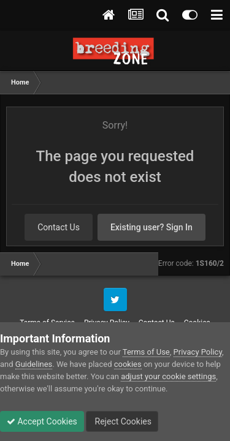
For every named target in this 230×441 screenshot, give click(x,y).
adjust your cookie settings (168, 376)
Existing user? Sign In (151, 227)
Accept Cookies (42, 421)
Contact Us (58, 227)
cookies (128, 364)
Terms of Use (146, 351)
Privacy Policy (198, 351)
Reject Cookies (122, 421)
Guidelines (34, 364)
